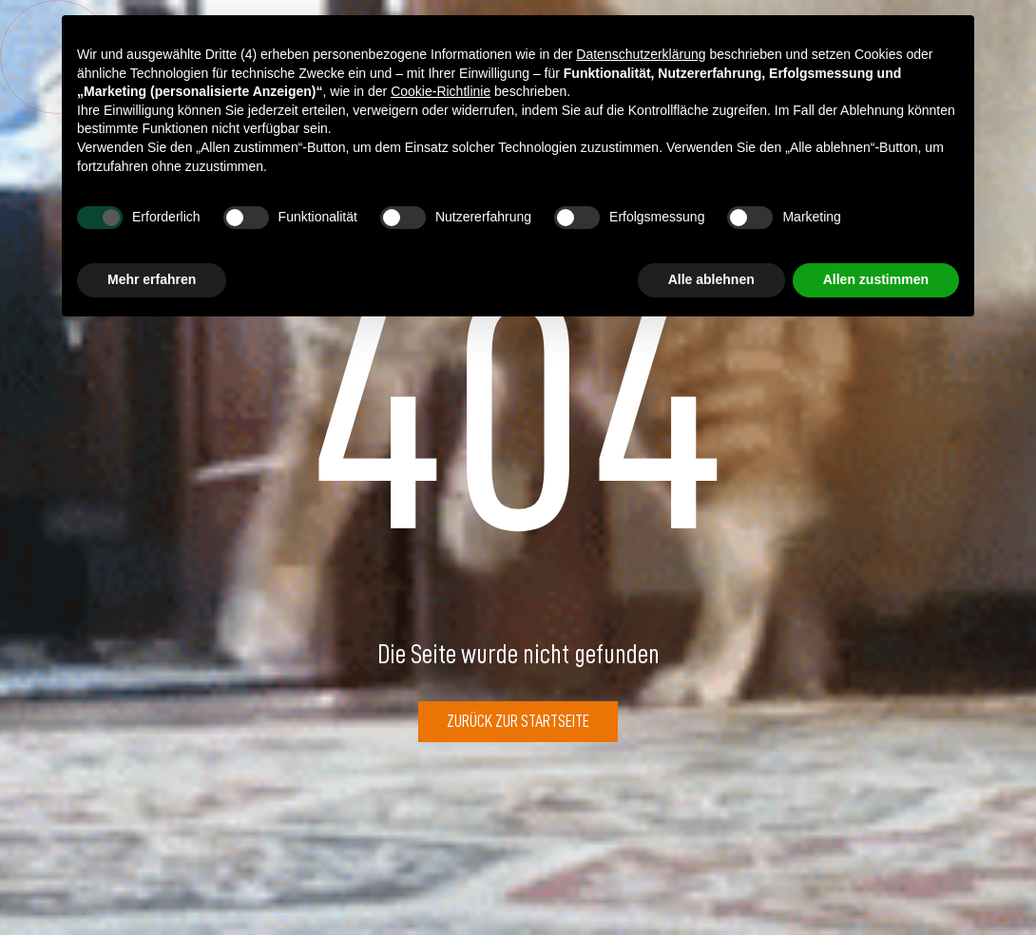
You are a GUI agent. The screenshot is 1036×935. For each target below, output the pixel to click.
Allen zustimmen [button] (876, 279)
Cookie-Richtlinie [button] (440, 91)
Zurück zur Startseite (518, 721)
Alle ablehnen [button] (711, 279)
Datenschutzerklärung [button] (640, 54)
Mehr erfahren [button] (151, 279)
